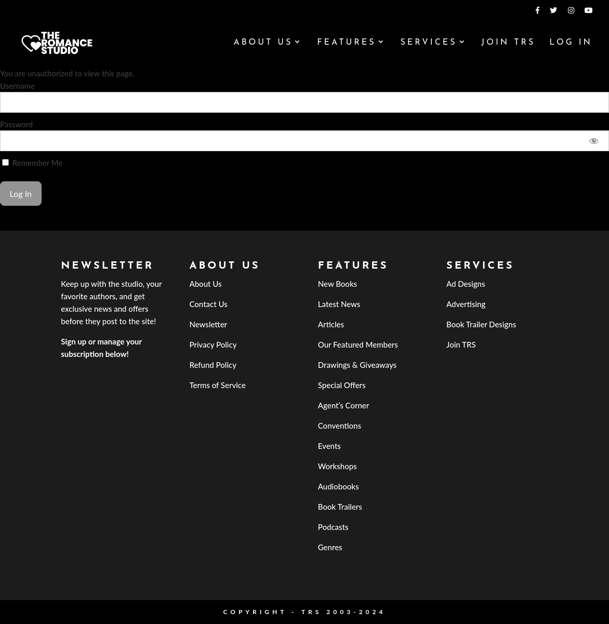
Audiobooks (338, 486)
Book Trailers (340, 506)
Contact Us (208, 304)
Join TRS (508, 43)
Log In (570, 43)
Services (428, 43)
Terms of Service (217, 385)
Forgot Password (28, 224)
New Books (337, 283)
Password (16, 124)
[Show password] (594, 140)
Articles (331, 324)
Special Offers (342, 385)
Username (17, 85)
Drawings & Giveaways (357, 364)
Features (346, 43)
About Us (263, 43)
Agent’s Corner (343, 405)
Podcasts (333, 527)
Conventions (339, 425)
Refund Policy (212, 364)
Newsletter (208, 324)
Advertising (465, 304)
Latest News (339, 304)
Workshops (337, 466)
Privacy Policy (212, 344)
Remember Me (32, 162)
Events (329, 445)
